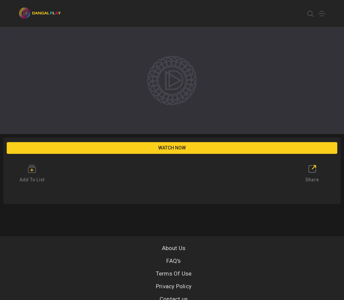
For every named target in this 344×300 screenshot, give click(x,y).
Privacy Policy (173, 286)
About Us (174, 248)
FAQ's (173, 260)
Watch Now (172, 148)
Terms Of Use (174, 273)
